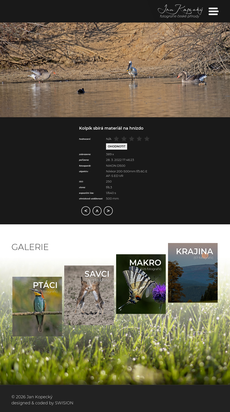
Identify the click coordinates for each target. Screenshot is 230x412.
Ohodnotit (116, 146)
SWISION (64, 403)
